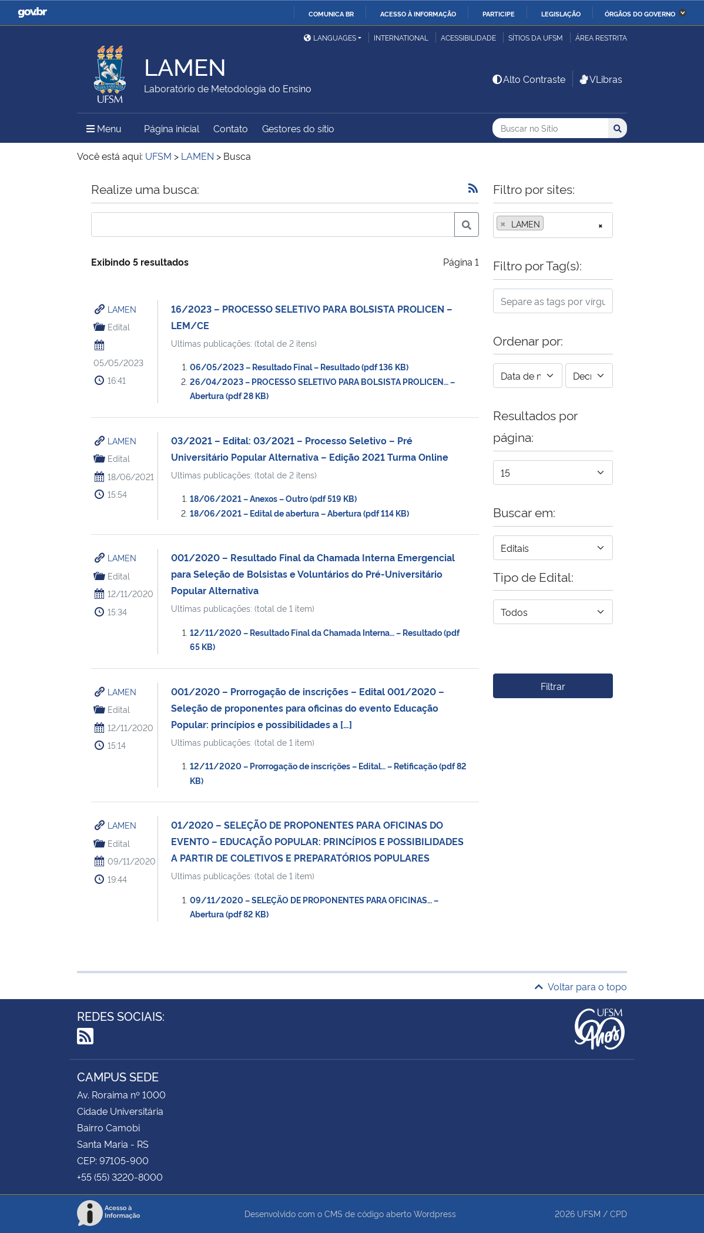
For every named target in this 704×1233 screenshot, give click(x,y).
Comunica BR (331, 13)
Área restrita (601, 37)
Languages (330, 37)
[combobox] (553, 225)
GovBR (32, 12)
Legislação (561, 13)
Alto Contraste (528, 78)
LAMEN (122, 308)
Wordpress (435, 1213)
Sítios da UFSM (535, 37)
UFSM (589, 1213)
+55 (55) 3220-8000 (120, 1176)
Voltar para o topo (581, 986)
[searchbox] (550, 224)
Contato (230, 128)
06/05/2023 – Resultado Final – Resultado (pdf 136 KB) (299, 366)
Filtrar (553, 685)
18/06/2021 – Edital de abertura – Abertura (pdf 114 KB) (299, 512)
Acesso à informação (418, 13)
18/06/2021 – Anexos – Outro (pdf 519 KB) (273, 498)
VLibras (600, 78)
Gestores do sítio (298, 128)
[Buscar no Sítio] (550, 128)
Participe (498, 13)
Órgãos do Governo (640, 13)
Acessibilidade (468, 37)
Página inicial (171, 128)
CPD (618, 1213)
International (401, 37)
